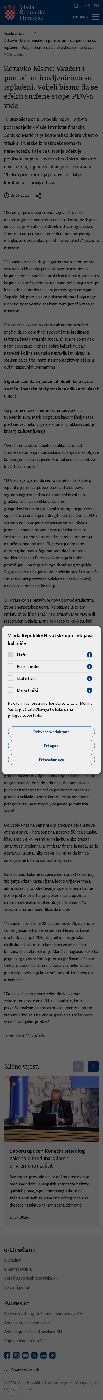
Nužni (22, 654)
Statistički (26, 678)
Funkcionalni (28, 666)
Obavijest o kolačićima (54, 709)
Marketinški (27, 690)
